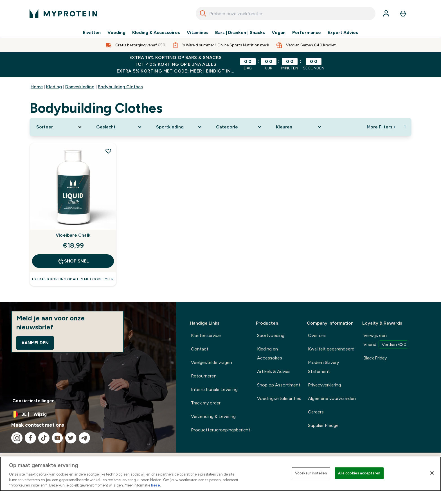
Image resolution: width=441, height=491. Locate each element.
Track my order (205, 403)
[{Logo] (63, 13)
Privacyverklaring (324, 385)
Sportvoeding (270, 335)
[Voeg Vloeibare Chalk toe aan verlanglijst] (108, 151)
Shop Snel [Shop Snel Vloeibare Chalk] (73, 261)
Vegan (278, 32)
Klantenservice (206, 335)
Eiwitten (92, 32)
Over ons (317, 335)
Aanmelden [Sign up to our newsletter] (35, 342)
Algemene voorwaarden (332, 398)
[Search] (203, 13)
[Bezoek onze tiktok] (44, 438)
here (155, 485)
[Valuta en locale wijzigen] (88, 414)
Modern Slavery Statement (323, 367)
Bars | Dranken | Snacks (240, 32)
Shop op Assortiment (278, 385)
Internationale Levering (214, 389)
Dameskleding (79, 86)
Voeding (116, 32)
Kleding (54, 86)
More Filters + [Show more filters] (381, 127)
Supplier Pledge (323, 425)
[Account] (386, 13)
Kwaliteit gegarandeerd (331, 349)
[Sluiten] (432, 473)
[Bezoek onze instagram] (16, 438)
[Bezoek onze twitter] (70, 438)
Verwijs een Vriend (385, 341)
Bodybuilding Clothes (120, 86)
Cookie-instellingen (33, 400)
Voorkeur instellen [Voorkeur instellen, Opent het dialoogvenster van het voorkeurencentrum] (311, 473)
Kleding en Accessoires (269, 353)
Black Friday (375, 358)
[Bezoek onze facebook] (30, 438)
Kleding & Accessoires (156, 32)
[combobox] (285, 13)
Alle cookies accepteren (359, 473)
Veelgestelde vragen (211, 362)
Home (37, 86)
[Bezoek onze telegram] (84, 438)
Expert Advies (343, 32)
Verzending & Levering (213, 416)
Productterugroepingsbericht (220, 430)
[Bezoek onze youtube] (57, 438)
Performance (306, 32)
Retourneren (204, 376)
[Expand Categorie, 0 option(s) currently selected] (239, 127)
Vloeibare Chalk (73, 235)
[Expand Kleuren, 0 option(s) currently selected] (299, 127)
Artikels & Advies (274, 371)
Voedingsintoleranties (279, 398)
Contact (199, 349)
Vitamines (197, 32)
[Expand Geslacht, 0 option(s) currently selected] (119, 127)
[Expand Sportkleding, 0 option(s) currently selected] (179, 127)
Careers (316, 412)
